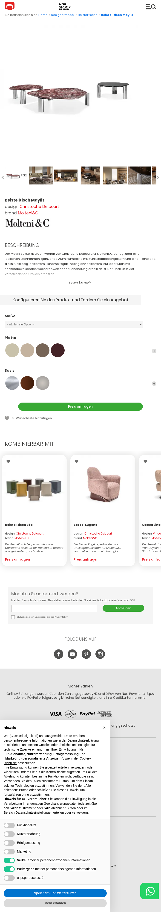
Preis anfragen (80, 406)
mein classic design (65, 7)
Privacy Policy (61, 617)
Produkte (151, 6)
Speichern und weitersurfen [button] (55, 893)
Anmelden (123, 608)
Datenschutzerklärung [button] (83, 740)
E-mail (54, 608)
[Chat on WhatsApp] (149, 891)
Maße (80, 318)
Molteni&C (28, 213)
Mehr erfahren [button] (55, 903)
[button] (104, 727)
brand (17, 538)
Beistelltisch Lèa (19, 525)
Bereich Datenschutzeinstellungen (28, 812)
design (24, 533)
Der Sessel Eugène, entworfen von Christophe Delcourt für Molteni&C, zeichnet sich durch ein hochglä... (97, 548)
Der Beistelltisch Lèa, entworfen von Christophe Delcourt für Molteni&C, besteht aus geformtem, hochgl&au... (34, 548)
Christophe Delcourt (39, 206)
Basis (80, 372)
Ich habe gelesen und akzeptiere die (39, 617)
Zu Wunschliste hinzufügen (32, 418)
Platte (80, 340)
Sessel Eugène (85, 525)
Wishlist (9, 461)
